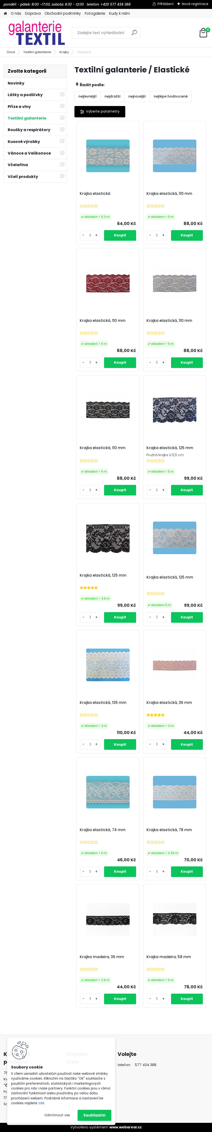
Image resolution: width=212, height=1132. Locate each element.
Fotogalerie (95, 13)
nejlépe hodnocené (171, 96)
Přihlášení (165, 3)
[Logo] (37, 33)
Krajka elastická (95, 193)
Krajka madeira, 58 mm (168, 957)
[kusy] (90, 235)
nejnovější (137, 96)
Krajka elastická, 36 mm (169, 702)
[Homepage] (5, 13)
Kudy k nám (119, 13)
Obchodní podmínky (63, 13)
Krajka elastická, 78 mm (169, 830)
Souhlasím (94, 1115)
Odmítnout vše (57, 1115)
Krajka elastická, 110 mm (169, 193)
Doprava (33, 13)
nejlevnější (88, 96)
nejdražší (112, 96)
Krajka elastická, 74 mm (103, 830)
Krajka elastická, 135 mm (103, 702)
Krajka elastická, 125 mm (169, 448)
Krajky (64, 52)
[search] (134, 34)
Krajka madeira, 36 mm (102, 957)
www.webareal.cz (125, 1127)
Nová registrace (195, 3)
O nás (16, 13)
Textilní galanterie (37, 52)
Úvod (11, 52)
